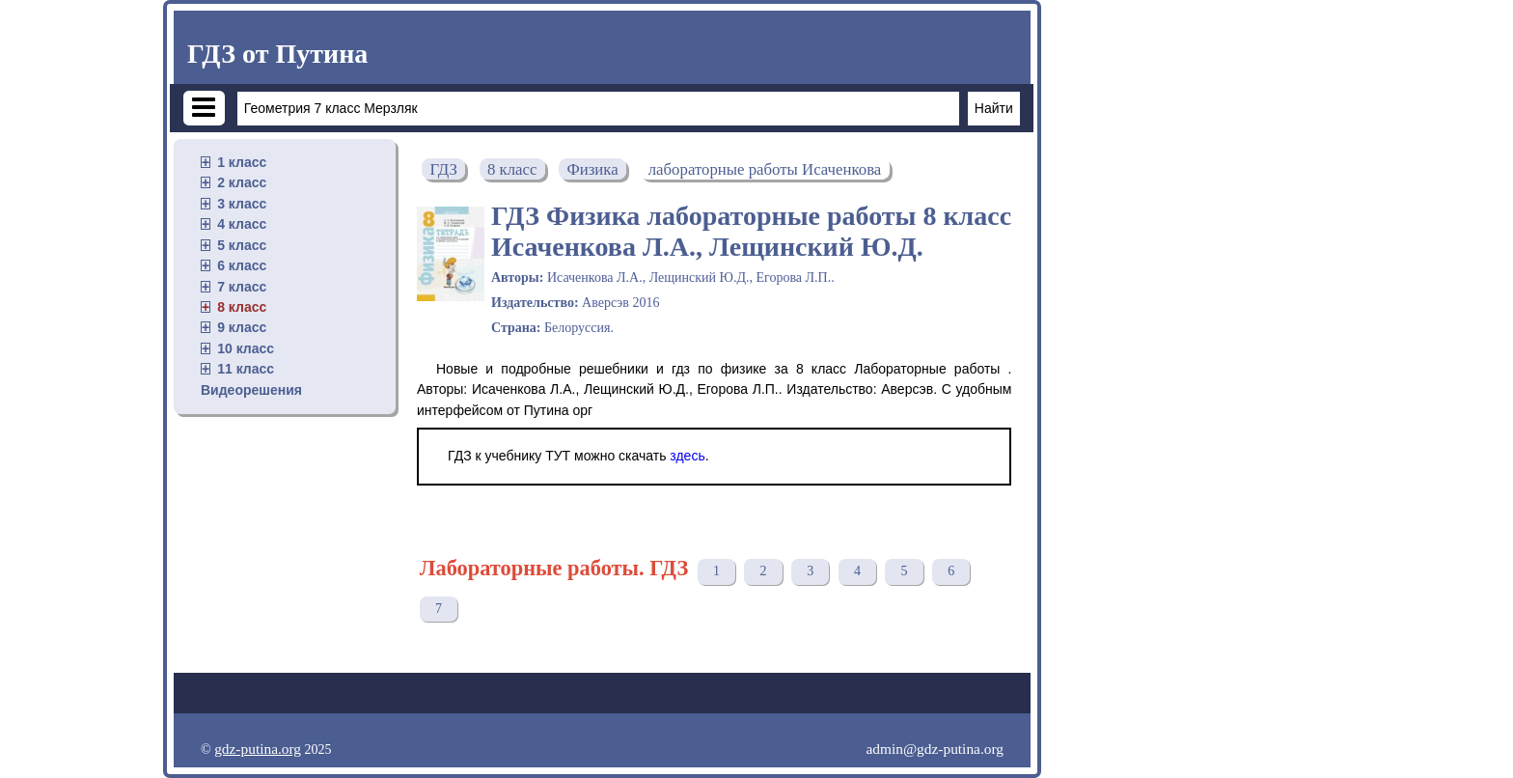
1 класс (241, 162)
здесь (687, 455)
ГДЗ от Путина (277, 54)
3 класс (241, 203)
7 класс (241, 286)
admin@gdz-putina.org (935, 748)
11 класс (245, 368)
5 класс (241, 245)
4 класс (241, 224)
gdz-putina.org (257, 748)
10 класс (245, 348)
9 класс (241, 327)
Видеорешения (251, 390)
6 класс (241, 265)
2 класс (241, 182)
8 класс (241, 307)
